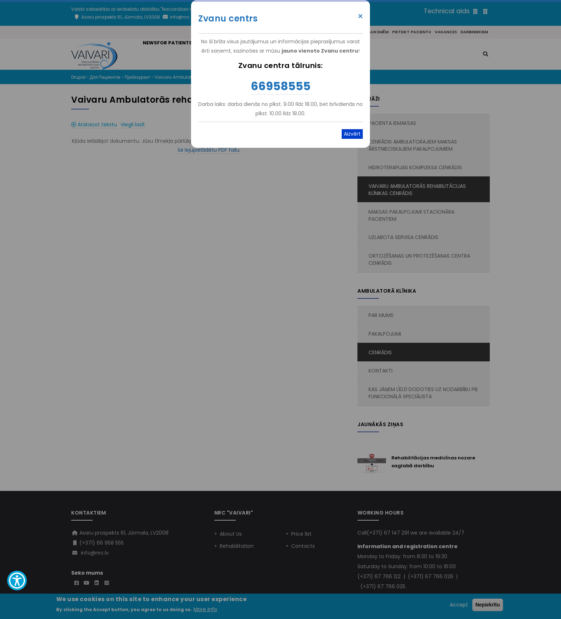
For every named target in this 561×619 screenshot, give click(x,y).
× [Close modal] (360, 16)
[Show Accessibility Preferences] (17, 580)
